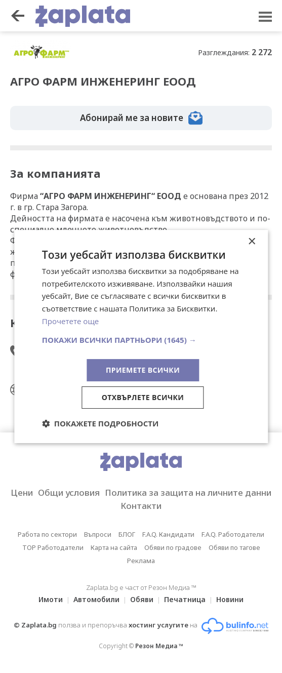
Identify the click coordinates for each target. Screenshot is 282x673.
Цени (22, 492)
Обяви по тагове (234, 547)
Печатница (185, 599)
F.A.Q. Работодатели (233, 534)
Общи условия (69, 492)
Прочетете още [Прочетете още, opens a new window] (70, 321)
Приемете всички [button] (143, 370)
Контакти (141, 505)
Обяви (141, 599)
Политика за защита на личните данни (188, 492)
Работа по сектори (47, 534)
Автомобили (96, 599)
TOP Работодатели (53, 547)
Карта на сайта (114, 547)
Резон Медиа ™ (159, 646)
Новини (230, 599)
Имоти (50, 599)
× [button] (251, 242)
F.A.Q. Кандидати (168, 534)
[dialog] (141, 337)
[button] (141, 339)
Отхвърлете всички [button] (143, 397)
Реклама (141, 560)
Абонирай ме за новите (141, 118)
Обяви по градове (173, 547)
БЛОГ (126, 534)
